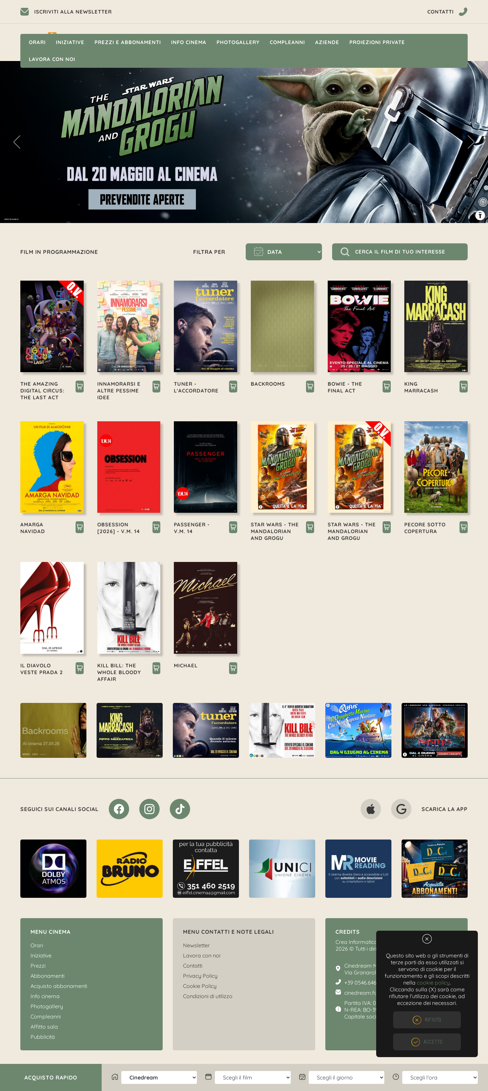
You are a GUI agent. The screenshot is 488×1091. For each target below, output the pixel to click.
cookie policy (433, 982)
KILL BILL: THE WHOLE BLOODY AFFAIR (119, 672)
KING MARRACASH (421, 387)
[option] (244, 142)
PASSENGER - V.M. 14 (192, 527)
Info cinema (188, 42)
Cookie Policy (200, 986)
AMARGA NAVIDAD (32, 527)
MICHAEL (186, 665)
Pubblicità (42, 1036)
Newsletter (196, 945)
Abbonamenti (47, 975)
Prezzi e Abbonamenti (128, 42)
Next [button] (471, 142)
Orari (37, 42)
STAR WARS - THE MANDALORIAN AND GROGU (275, 531)
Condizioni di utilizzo (207, 996)
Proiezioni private (377, 42)
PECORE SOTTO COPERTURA (425, 527)
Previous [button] (17, 142)
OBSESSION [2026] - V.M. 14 (118, 527)
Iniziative (70, 42)
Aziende (327, 42)
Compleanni (287, 42)
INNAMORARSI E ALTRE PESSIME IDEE (119, 391)
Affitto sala (44, 1026)
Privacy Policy (200, 975)
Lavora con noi (52, 59)
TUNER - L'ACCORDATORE (196, 387)
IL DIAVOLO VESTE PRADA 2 (41, 668)
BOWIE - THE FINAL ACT (345, 387)
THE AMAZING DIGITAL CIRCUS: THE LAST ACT (42, 391)
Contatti (192, 965)
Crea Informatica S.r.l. (362, 941)
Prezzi (37, 965)
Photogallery (238, 42)
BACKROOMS (268, 384)
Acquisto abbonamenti (58, 986)
